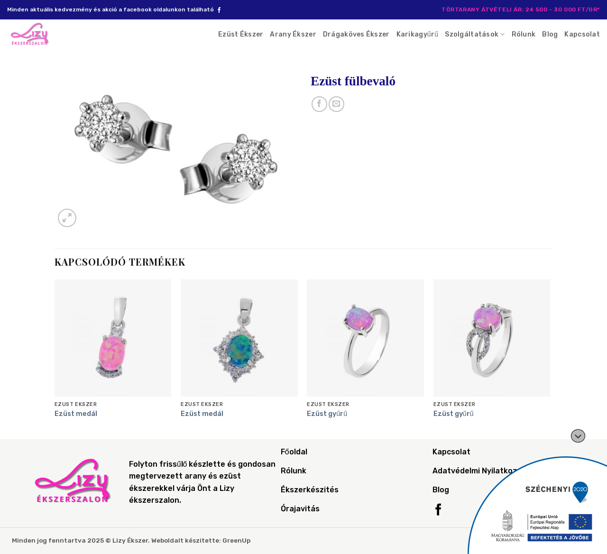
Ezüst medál (76, 414)
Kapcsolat (582, 34)
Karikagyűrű (417, 34)
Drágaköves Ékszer (356, 34)
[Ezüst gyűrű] (365, 338)
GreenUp (236, 540)
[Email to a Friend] (336, 104)
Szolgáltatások (475, 34)
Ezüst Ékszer (240, 34)
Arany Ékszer (293, 34)
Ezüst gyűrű (327, 414)
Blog (550, 34)
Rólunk (524, 34)
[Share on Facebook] (319, 104)
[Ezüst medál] (113, 338)
